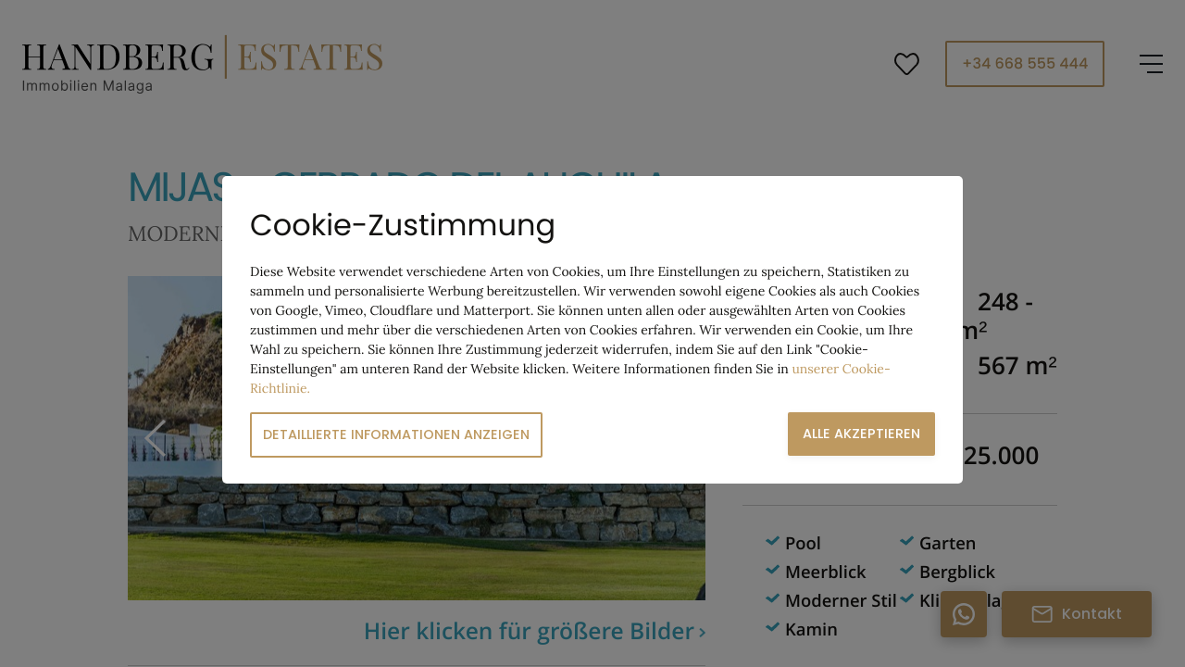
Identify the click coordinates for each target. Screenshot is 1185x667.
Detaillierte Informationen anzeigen (396, 434)
